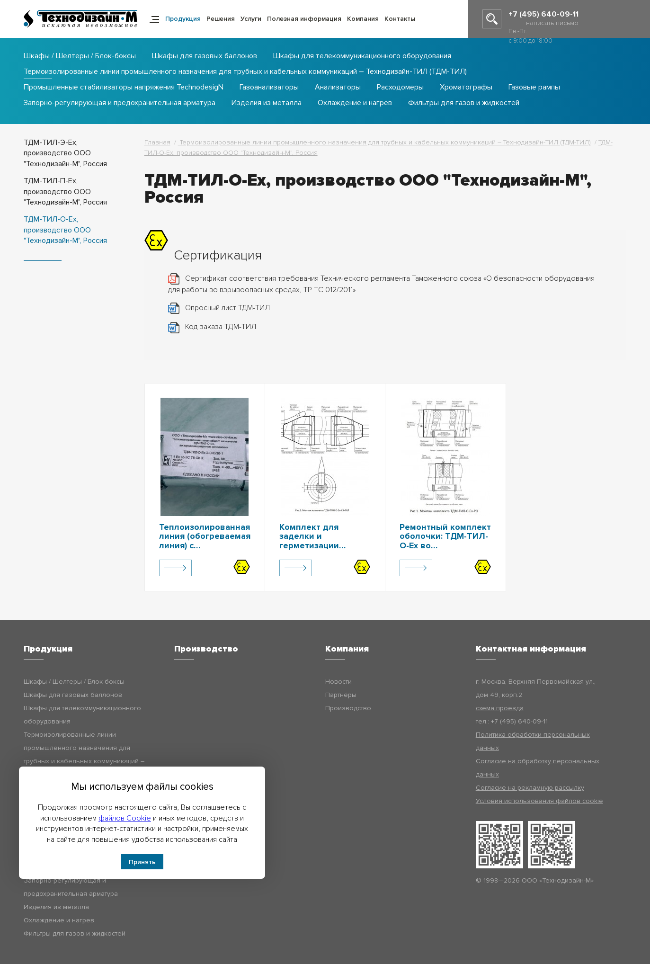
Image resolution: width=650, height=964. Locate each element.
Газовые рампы (534, 87)
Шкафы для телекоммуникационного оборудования (362, 56)
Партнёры (340, 695)
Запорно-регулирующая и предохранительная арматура (119, 103)
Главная (157, 142)
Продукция (183, 19)
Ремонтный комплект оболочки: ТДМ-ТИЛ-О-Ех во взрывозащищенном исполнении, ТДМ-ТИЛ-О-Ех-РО (445, 550)
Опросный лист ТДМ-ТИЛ (227, 307)
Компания (363, 19)
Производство (348, 708)
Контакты (399, 19)
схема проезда (500, 708)
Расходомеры (400, 87)
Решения (220, 19)
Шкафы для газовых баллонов (204, 56)
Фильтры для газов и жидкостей (463, 103)
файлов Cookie (124, 818)
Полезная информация (304, 19)
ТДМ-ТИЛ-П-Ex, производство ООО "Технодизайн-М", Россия (65, 191)
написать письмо (552, 23)
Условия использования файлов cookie (539, 801)
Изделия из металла (267, 103)
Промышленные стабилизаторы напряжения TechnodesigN (123, 87)
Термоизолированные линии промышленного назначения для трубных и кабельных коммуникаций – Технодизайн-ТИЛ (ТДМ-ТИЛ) (245, 72)
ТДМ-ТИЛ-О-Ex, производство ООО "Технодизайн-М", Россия (65, 229)
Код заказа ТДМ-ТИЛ (220, 326)
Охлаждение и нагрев (355, 103)
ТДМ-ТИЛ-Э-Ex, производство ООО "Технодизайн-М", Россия (65, 153)
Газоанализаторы (269, 87)
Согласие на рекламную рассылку (530, 788)
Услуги (250, 19)
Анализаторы (338, 87)
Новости (338, 682)
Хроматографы (466, 87)
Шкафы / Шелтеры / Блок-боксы (80, 56)
